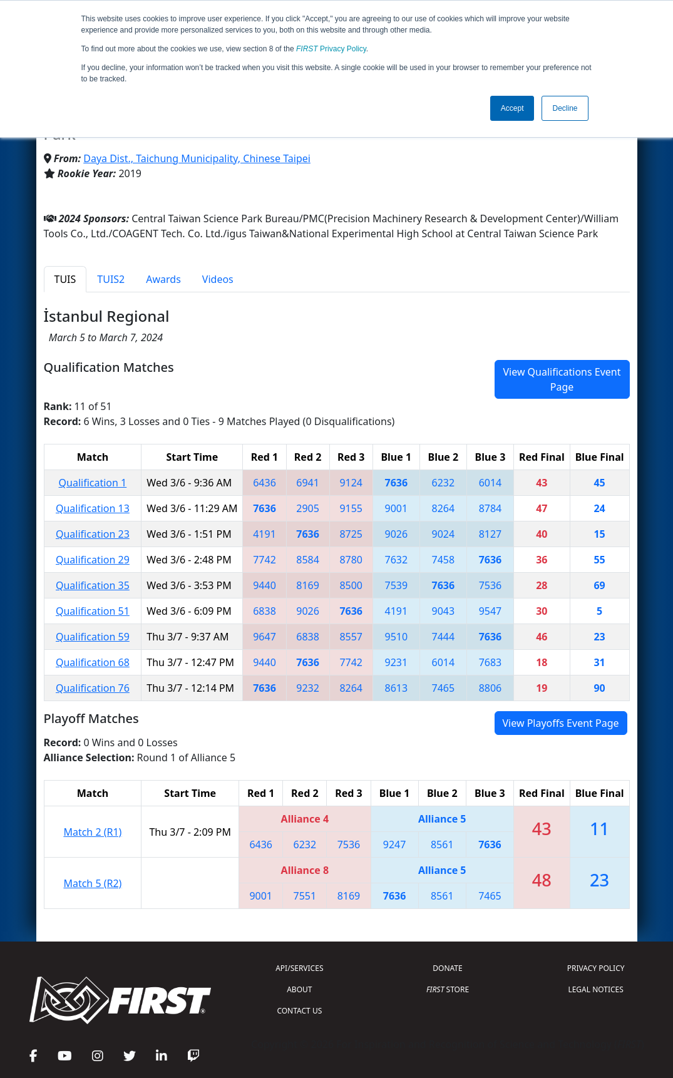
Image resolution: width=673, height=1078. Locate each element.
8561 (442, 844)
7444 (443, 637)
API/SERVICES (299, 968)
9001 (396, 508)
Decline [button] (564, 108)
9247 (394, 844)
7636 (396, 483)
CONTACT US (299, 1010)
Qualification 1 (93, 483)
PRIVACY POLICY (596, 968)
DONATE (447, 968)
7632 (396, 560)
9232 (307, 688)
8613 (396, 688)
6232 (443, 483)
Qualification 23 (93, 534)
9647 (264, 637)
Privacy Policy (331, 48)
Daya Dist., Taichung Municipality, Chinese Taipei (197, 158)
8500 (350, 585)
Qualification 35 (93, 585)
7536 (490, 585)
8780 (350, 560)
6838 (264, 611)
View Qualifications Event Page (561, 379)
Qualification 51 (93, 611)
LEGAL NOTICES (596, 989)
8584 (307, 560)
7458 (443, 560)
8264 (443, 508)
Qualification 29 (93, 560)
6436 (264, 483)
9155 (350, 508)
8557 (350, 637)
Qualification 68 (93, 662)
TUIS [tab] (65, 279)
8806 (490, 688)
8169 (307, 585)
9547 (490, 611)
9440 (264, 585)
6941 (307, 483)
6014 (490, 483)
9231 (396, 662)
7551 (305, 896)
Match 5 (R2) (92, 883)
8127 (490, 534)
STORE (447, 989)
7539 (396, 585)
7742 (264, 560)
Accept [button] (512, 108)
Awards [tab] (163, 279)
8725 (350, 534)
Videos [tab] (218, 279)
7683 (490, 662)
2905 (307, 508)
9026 (396, 534)
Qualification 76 (93, 688)
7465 (443, 688)
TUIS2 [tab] (111, 279)
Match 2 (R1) (92, 832)
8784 (490, 508)
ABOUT (299, 989)
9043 (443, 611)
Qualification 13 (93, 508)
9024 (443, 534)
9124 (350, 483)
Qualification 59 (93, 637)
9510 (396, 637)
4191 (264, 534)
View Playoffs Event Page (561, 723)
